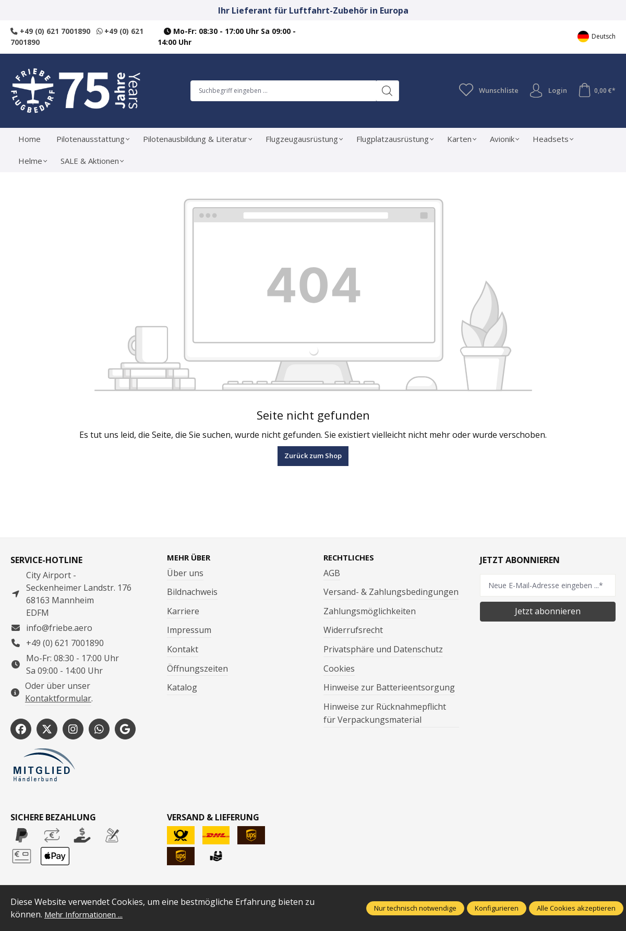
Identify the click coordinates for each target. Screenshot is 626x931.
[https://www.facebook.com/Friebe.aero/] (20, 729)
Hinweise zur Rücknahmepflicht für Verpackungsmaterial (384, 713)
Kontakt (182, 649)
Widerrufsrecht (353, 630)
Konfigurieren (497, 908)
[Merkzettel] (485, 90)
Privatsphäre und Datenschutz (383, 649)
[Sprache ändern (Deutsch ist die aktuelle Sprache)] (596, 36)
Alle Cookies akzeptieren (576, 908)
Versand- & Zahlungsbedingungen (391, 592)
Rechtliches (351, 557)
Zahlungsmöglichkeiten (369, 611)
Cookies (339, 668)
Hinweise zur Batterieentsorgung (389, 688)
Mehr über (190, 557)
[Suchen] (385, 90)
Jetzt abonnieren (548, 611)
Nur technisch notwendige (415, 908)
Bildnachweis (192, 592)
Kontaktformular (58, 697)
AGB (331, 573)
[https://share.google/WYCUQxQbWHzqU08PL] (125, 729)
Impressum (189, 630)
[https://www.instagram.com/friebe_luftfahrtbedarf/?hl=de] (73, 729)
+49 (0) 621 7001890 (50, 31)
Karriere (183, 611)
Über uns (185, 573)
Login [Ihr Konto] (545, 90)
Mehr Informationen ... (88, 914)
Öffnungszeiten (197, 668)
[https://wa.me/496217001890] (99, 729)
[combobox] (281, 90)
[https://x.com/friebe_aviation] (47, 729)
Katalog (182, 688)
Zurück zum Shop (313, 455)
